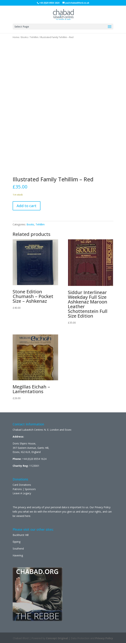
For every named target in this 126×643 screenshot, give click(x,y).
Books (24, 37)
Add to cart (26, 205)
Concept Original (57, 638)
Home (16, 37)
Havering (18, 555)
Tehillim (34, 37)
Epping (16, 541)
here (27, 516)
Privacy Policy (104, 638)
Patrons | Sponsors (24, 489)
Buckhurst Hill (21, 535)
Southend (18, 548)
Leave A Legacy (22, 493)
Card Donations (22, 484)
